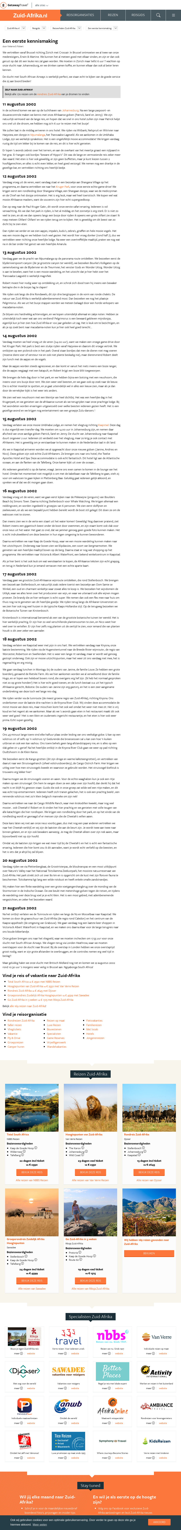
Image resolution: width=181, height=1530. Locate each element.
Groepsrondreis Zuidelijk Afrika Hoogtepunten (25, 1241)
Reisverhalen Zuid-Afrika (64, 28)
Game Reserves (56, 1038)
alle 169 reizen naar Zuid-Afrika (27, 1006)
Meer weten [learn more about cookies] (40, 1524)
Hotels (90, 1034)
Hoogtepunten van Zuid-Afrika (84, 1134)
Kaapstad (103, 425)
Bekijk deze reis (31, 1172)
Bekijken (149, 1253)
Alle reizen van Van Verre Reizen (90, 1180)
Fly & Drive (14, 1038)
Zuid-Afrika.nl (13, 28)
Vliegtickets (14, 1029)
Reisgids (36, 28)
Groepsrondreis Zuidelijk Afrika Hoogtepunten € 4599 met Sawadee (48, 995)
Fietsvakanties (94, 1020)
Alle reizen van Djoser (149, 1180)
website (31, 1353)
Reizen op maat (56, 1020)
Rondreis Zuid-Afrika (136, 1134)
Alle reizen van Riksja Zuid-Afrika (90, 1288)
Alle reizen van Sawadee (32, 1288)
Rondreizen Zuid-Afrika (21, 1020)
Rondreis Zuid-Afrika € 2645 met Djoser (32, 991)
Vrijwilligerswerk (56, 1042)
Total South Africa (18, 1134)
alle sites (41, 5)
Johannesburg (70, 110)
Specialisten (54, 1034)
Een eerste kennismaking (100, 28)
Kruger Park (62, 187)
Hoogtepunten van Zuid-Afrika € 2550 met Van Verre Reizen (43, 986)
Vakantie (12, 1034)
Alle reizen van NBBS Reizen (32, 1180)
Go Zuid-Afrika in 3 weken (81, 1239)
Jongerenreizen (95, 1038)
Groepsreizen (15, 1042)
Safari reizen (15, 1025)
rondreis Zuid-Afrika (49, 94)
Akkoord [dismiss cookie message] (159, 1522)
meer (18, 1353)
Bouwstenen (54, 1029)
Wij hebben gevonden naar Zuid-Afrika (146, 1242)
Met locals (92, 1029)
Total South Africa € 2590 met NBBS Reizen (34, 982)
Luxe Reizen (54, 1025)
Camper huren (16, 1047)
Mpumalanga (37, 135)
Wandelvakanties (56, 1047)
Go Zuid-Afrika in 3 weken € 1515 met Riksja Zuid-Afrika (40, 1000)
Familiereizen (94, 1025)
